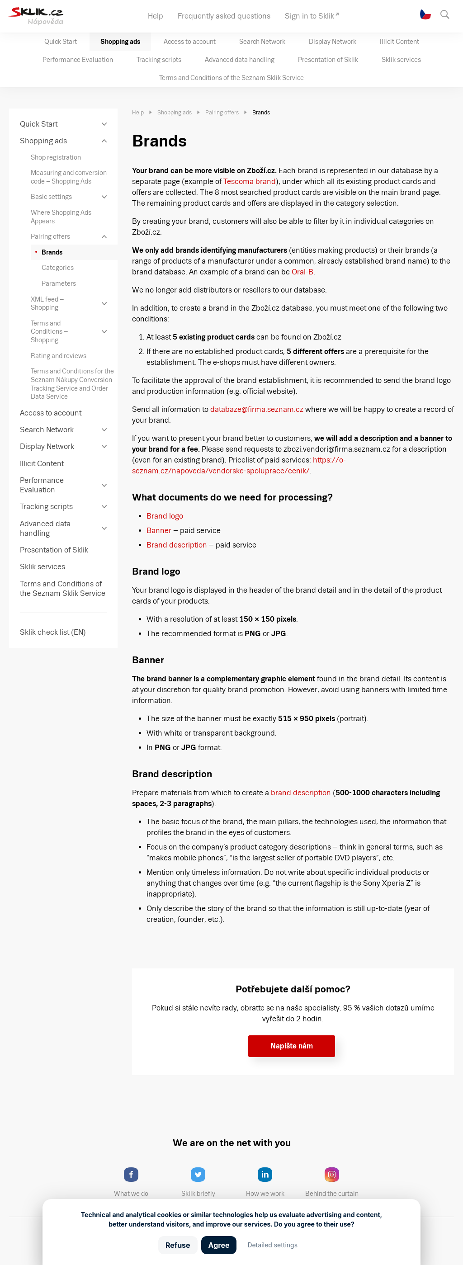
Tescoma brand (249, 181)
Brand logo (164, 516)
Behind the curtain (334, 1182)
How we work (272, 1182)
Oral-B (302, 272)
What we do (139, 1182)
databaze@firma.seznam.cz (256, 409)
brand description (300, 792)
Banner (158, 530)
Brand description (176, 545)
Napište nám (291, 1046)
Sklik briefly (206, 1182)
